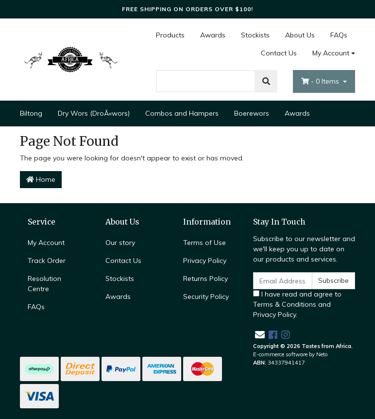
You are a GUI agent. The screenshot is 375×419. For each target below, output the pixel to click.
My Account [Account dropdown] (330, 53)
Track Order (47, 260)
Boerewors (251, 113)
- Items (321, 81)
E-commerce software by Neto (290, 354)
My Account (46, 242)
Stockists (255, 35)
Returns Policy (205, 278)
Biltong (31, 113)
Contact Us (279, 53)
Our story (120, 242)
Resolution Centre (44, 283)
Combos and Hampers (182, 113)
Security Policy (206, 296)
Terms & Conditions (284, 304)
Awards (212, 35)
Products (170, 35)
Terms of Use (204, 242)
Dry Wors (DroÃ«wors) (94, 113)
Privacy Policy (204, 260)
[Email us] (260, 335)
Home (40, 179)
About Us (300, 35)
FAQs (338, 35)
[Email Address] (282, 280)
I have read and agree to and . (297, 304)
